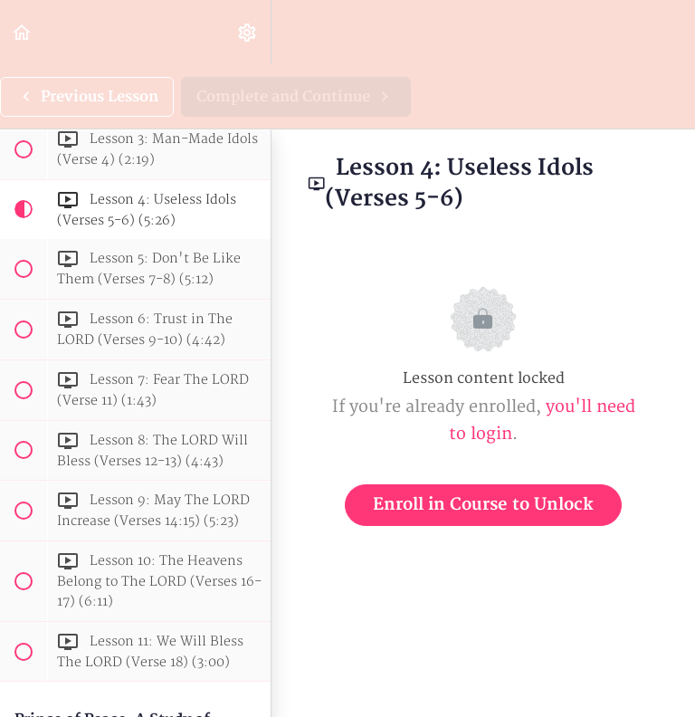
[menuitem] (248, 32)
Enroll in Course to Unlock (483, 504)
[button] (22, 32)
